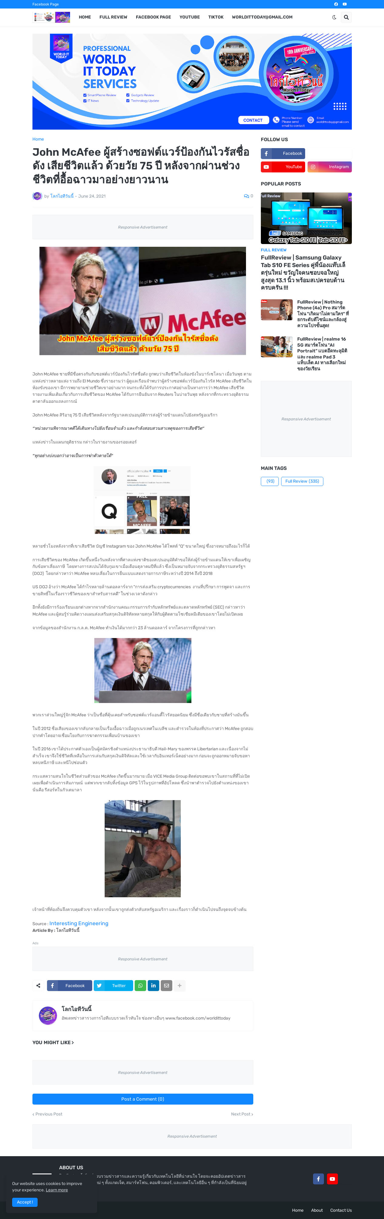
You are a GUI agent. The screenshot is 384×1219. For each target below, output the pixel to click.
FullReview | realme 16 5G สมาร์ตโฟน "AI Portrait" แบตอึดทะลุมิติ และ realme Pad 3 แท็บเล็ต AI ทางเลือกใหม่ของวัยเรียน (322, 354)
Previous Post (48, 1114)
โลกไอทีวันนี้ (76, 1009)
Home (38, 139)
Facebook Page (45, 4)
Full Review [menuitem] (113, 17)
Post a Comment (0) (142, 1099)
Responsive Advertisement (142, 227)
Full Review (302, 481)
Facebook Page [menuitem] (153, 17)
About (317, 1210)
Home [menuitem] (85, 17)
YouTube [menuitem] (190, 17)
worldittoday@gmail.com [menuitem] (262, 17)
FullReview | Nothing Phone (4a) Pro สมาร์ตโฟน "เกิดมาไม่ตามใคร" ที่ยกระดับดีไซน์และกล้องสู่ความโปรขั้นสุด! (323, 313)
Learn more (57, 1190)
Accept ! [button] (25, 1202)
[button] (334, 17)
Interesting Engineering (78, 923)
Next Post (240, 1114)
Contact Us (341, 1210)
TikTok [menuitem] (216, 17)
